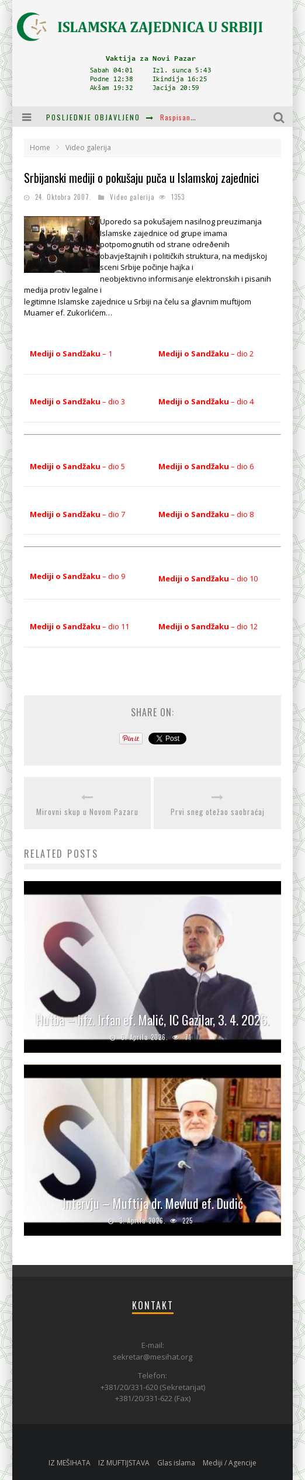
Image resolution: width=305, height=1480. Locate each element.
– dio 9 (77, 576)
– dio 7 (77, 514)
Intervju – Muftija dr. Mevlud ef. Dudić (153, 1203)
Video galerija (132, 197)
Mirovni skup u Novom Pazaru (87, 811)
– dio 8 (206, 514)
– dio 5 (77, 466)
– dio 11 (79, 626)
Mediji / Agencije (230, 1463)
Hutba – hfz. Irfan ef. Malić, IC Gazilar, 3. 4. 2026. (152, 1019)
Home (40, 147)
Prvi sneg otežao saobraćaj (218, 811)
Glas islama (176, 1463)
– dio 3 (77, 401)
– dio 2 (206, 353)
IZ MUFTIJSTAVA (124, 1463)
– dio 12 (208, 626)
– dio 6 (206, 466)
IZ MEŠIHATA (69, 1463)
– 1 (71, 353)
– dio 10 (208, 578)
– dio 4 (206, 401)
